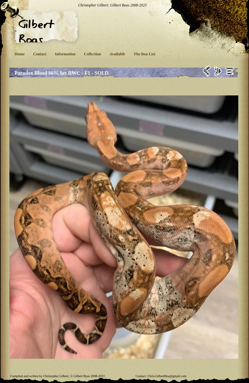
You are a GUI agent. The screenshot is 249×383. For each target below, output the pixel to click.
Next (218, 71)
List (230, 71)
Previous (207, 71)
